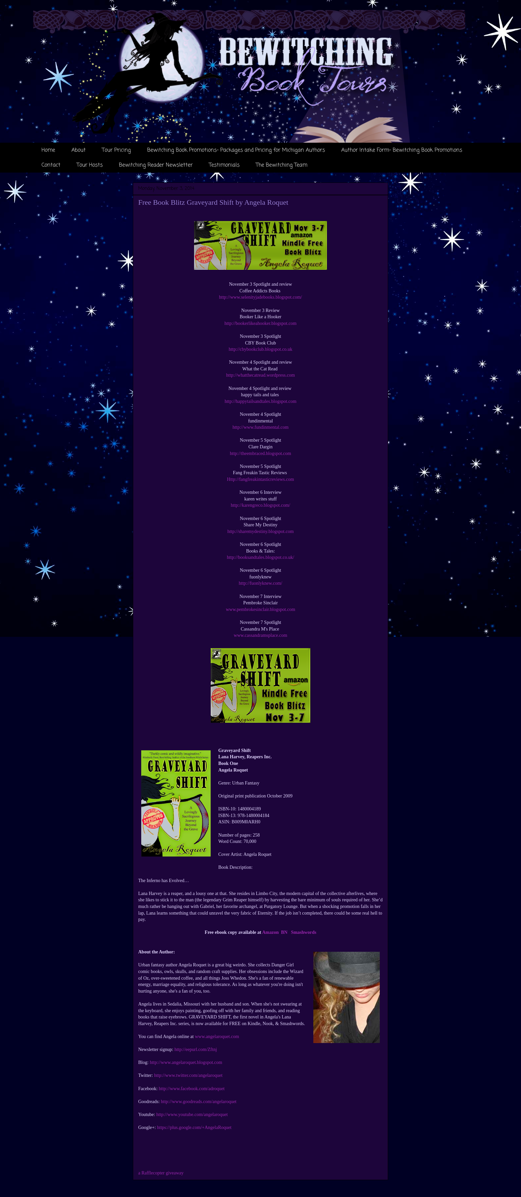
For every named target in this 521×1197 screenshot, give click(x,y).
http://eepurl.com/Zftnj (195, 1049)
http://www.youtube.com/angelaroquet (192, 1114)
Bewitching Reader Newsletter (156, 165)
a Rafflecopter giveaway (161, 1172)
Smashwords (303, 932)
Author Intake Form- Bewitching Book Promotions (401, 150)
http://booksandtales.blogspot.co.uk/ (260, 557)
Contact (51, 165)
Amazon (270, 932)
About (78, 150)
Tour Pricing (116, 150)
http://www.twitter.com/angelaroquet (188, 1075)
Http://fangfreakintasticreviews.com (260, 479)
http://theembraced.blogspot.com (260, 453)
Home (48, 150)
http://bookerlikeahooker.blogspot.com (261, 323)
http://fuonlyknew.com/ (260, 583)
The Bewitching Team (281, 165)
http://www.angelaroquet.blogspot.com (186, 1062)
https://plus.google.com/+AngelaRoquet (194, 1127)
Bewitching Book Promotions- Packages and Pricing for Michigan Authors (236, 150)
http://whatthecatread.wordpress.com (260, 375)
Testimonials (224, 165)
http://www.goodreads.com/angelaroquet (199, 1101)
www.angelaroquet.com (217, 1036)
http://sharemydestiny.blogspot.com (260, 531)
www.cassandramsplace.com (260, 635)
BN (284, 932)
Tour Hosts (90, 165)
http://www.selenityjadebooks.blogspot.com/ (260, 297)
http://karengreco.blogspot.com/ (260, 505)
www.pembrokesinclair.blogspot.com (260, 609)
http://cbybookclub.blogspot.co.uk (260, 349)
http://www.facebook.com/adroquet (192, 1088)
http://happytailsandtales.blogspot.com (260, 401)
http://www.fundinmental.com (261, 427)
